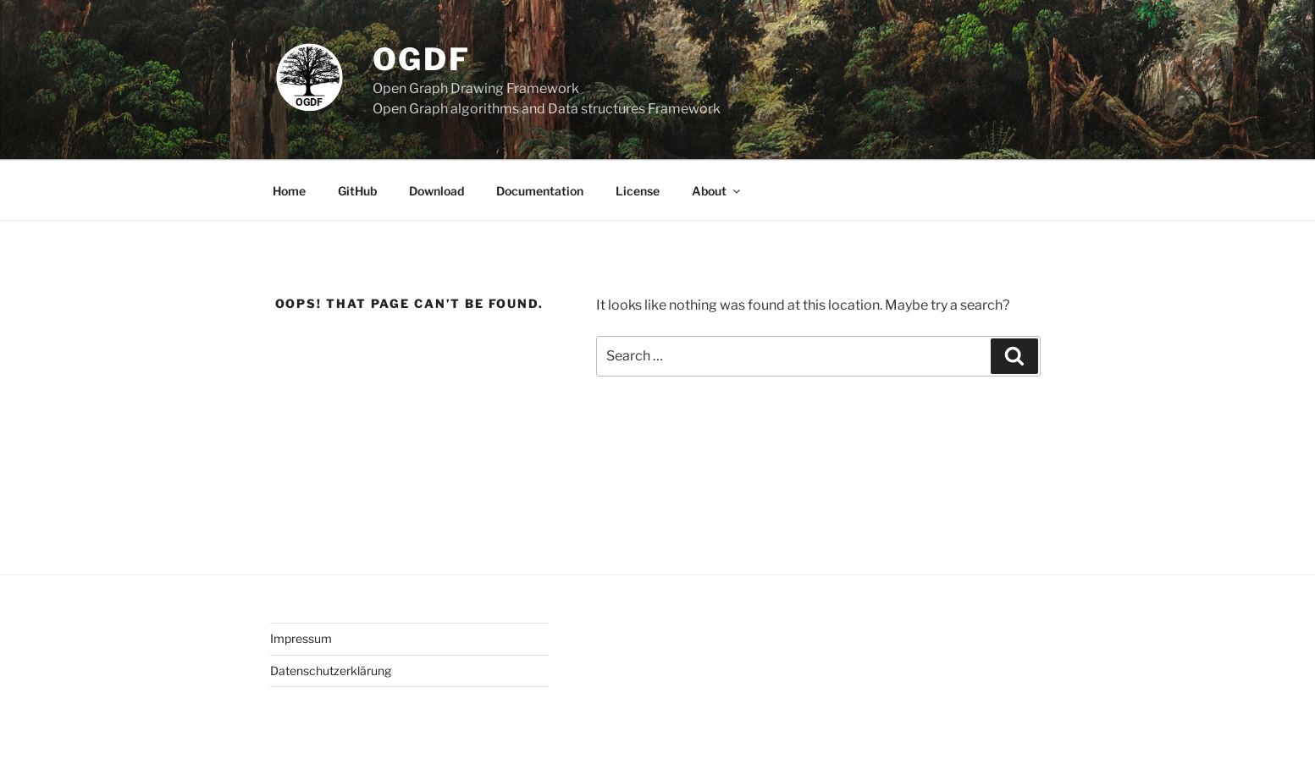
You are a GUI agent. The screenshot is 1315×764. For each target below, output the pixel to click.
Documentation (539, 191)
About (717, 191)
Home (289, 191)
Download (436, 191)
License (638, 191)
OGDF (422, 59)
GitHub (357, 191)
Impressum (301, 638)
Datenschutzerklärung (330, 670)
